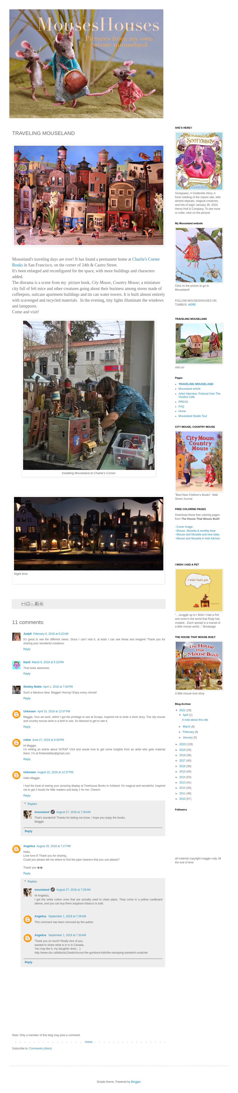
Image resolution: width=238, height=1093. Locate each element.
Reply (27, 649)
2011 (182, 793)
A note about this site (195, 719)
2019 (182, 750)
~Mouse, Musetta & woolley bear (195, 530)
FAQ (181, 406)
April (186, 715)
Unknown (29, 711)
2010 (182, 798)
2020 (182, 744)
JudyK (27, 633)
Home (88, 1042)
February (189, 732)
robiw (27, 739)
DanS (27, 662)
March (187, 726)
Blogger (135, 1081)
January (188, 737)
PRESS (183, 401)
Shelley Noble (32, 686)
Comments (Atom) (40, 1048)
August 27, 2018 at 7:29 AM (73, 889)
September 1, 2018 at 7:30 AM (67, 935)
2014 (182, 777)
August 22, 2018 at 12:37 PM (55, 772)
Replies (32, 804)
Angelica (29, 846)
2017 (182, 760)
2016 (182, 766)
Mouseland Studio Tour (192, 416)
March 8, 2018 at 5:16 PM (48, 662)
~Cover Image (184, 526)
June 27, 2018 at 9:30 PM (48, 739)
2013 (182, 782)
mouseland (42, 812)
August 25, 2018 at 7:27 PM (53, 846)
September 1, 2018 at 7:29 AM (67, 916)
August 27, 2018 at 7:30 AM (73, 812)
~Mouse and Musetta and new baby (197, 534)
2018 (182, 755)
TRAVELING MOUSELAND (195, 384)
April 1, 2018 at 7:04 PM (58, 686)
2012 (182, 788)
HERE (192, 304)
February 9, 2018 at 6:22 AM (50, 633)
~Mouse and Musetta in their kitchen (197, 538)
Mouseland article (189, 388)
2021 (182, 710)
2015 (182, 771)
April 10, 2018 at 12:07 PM (53, 711)
